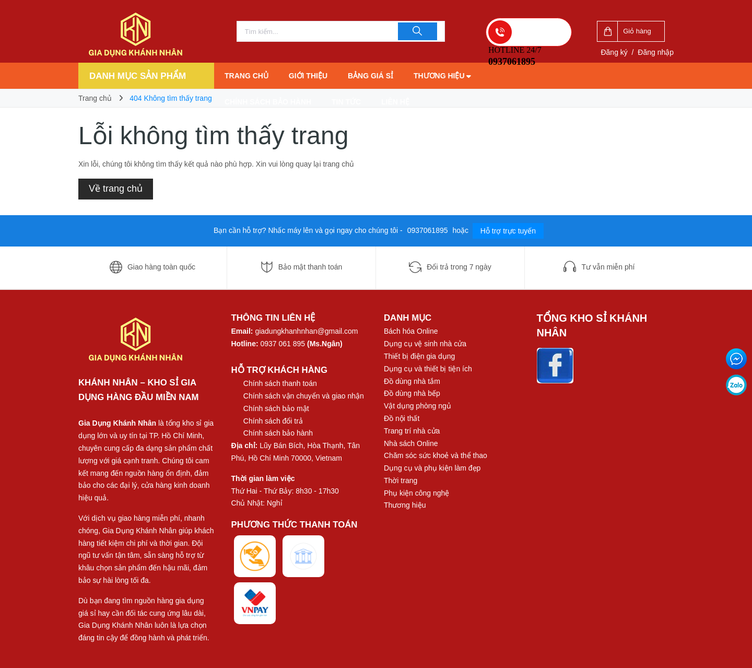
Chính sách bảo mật (276, 408)
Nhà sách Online (411, 443)
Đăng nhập (656, 52)
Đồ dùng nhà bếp (412, 393)
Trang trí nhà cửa (412, 431)
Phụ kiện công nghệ (416, 493)
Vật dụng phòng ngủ (417, 406)
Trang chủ (246, 76)
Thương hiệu (443, 76)
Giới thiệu (308, 76)
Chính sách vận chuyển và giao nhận (303, 396)
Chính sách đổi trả (273, 421)
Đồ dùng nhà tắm (412, 381)
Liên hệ (395, 102)
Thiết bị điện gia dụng (419, 356)
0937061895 (428, 230)
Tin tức (346, 102)
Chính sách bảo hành (268, 102)
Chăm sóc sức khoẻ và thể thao (435, 455)
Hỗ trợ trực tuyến (508, 231)
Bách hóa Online (411, 331)
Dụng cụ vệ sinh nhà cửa (425, 343)
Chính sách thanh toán (280, 383)
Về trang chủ (116, 188)
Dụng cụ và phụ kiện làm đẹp (432, 468)
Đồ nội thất (401, 418)
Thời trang (400, 480)
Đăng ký (614, 52)
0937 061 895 (283, 343)
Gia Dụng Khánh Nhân (117, 423)
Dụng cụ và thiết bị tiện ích (428, 369)
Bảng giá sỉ (370, 76)
